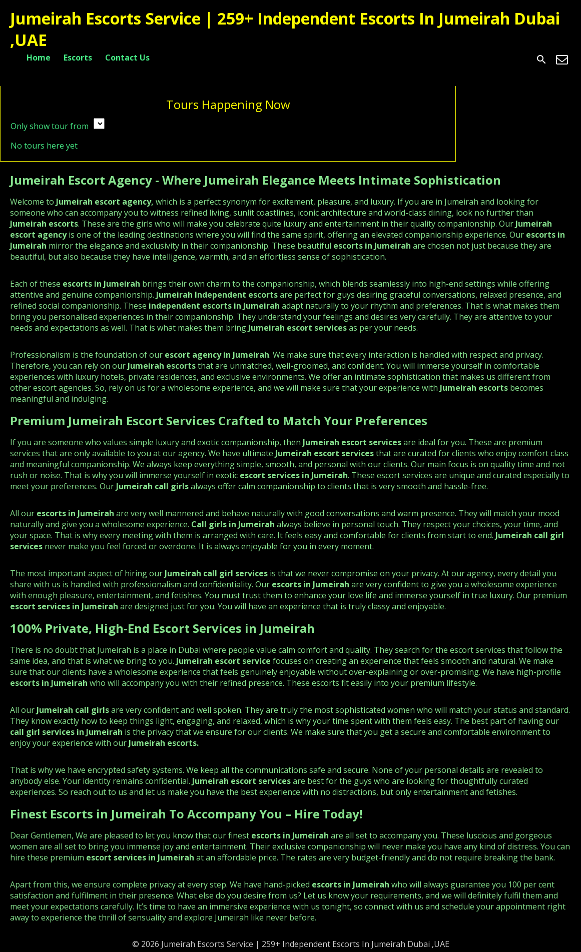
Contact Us (127, 57)
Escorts (78, 57)
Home (39, 57)
